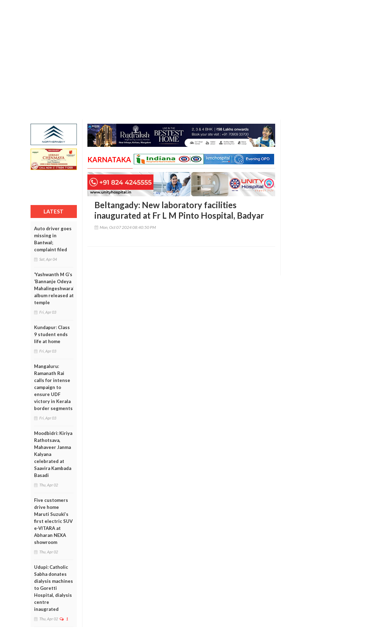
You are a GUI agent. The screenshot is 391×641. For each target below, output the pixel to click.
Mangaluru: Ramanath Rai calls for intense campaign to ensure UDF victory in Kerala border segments (53, 387)
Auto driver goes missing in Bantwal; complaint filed (53, 239)
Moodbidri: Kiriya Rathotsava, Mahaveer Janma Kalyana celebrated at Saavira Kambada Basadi (53, 454)
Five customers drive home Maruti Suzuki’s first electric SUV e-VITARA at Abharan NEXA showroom (53, 521)
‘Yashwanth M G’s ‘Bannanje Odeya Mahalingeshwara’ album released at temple (54, 288)
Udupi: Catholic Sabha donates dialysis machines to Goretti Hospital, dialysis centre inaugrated (53, 588)
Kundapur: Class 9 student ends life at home (52, 334)
